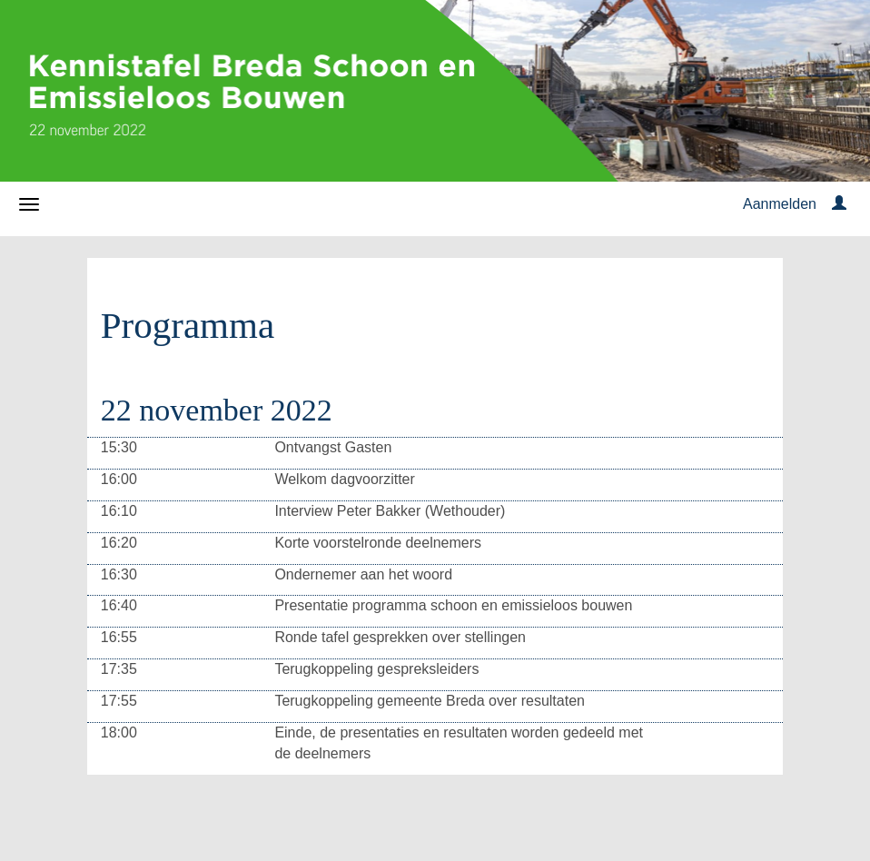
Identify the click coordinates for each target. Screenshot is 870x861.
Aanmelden (779, 204)
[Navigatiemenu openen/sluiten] (29, 204)
